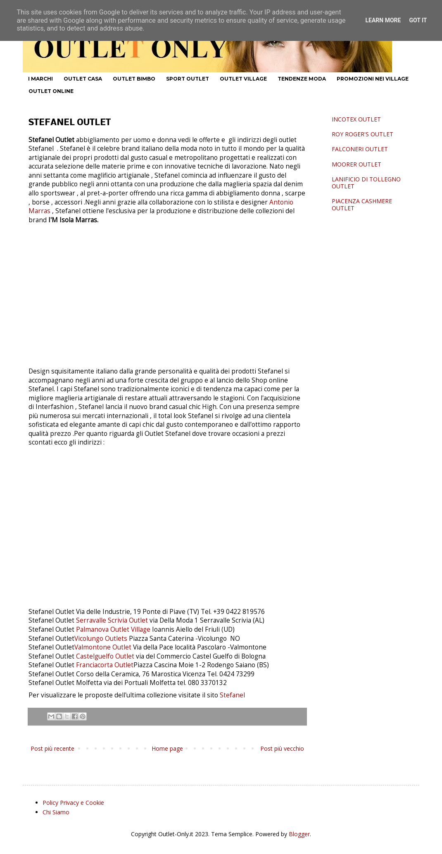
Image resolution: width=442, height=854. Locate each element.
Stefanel (231, 695)
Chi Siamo (56, 812)
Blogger (299, 834)
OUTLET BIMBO (134, 79)
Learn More (383, 20)
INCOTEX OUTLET (356, 119)
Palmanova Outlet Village (113, 629)
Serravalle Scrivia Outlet (112, 620)
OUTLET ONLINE (51, 91)
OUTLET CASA (83, 79)
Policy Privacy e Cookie (73, 802)
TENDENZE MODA (302, 79)
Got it (418, 20)
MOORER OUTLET (356, 164)
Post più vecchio (282, 748)
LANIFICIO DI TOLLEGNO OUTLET (366, 182)
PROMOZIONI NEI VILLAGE (373, 79)
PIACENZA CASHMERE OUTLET (362, 204)
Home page (167, 748)
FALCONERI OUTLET (360, 149)
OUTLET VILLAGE (243, 79)
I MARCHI (40, 79)
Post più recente (52, 748)
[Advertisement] (167, 291)
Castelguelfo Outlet (106, 656)
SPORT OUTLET (187, 79)
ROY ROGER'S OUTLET (362, 134)
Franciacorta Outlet (104, 665)
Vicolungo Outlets (100, 638)
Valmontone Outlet (102, 647)
